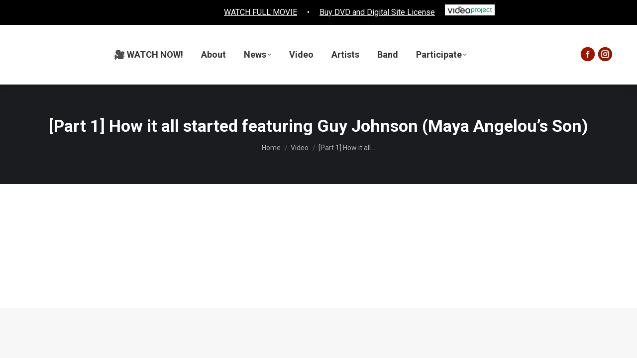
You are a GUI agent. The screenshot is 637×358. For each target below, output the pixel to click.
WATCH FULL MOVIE (260, 12)
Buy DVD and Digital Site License (377, 12)
